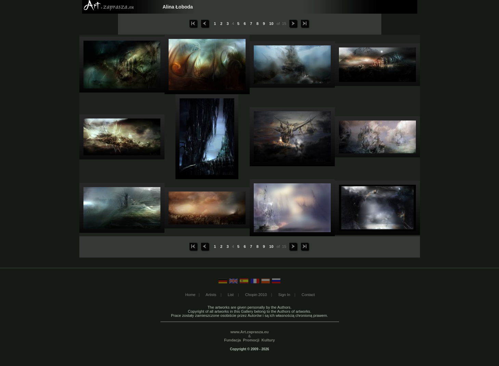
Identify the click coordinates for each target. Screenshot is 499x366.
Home (190, 295)
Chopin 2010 (256, 295)
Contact (308, 295)
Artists (211, 295)
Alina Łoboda (177, 7)
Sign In (284, 295)
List (231, 295)
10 (271, 24)
